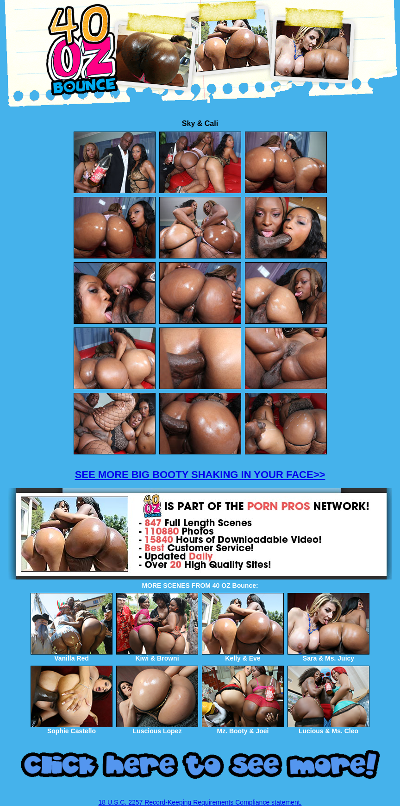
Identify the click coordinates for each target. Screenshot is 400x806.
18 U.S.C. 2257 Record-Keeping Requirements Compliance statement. (200, 802)
